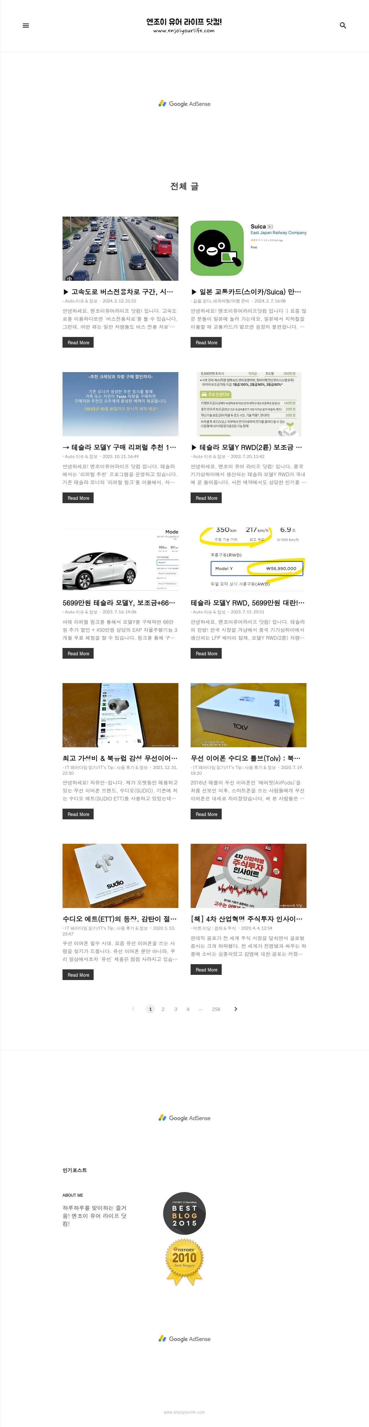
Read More (78, 342)
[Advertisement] (184, 103)
